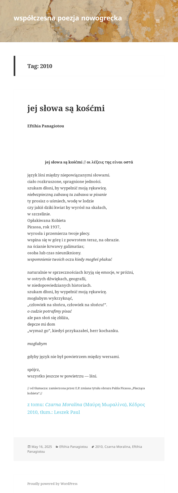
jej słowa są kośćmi (66, 108)
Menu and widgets (158, 27)
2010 (99, 446)
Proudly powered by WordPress (52, 483)
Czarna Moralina (117, 446)
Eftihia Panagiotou (73, 446)
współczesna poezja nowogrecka (68, 17)
